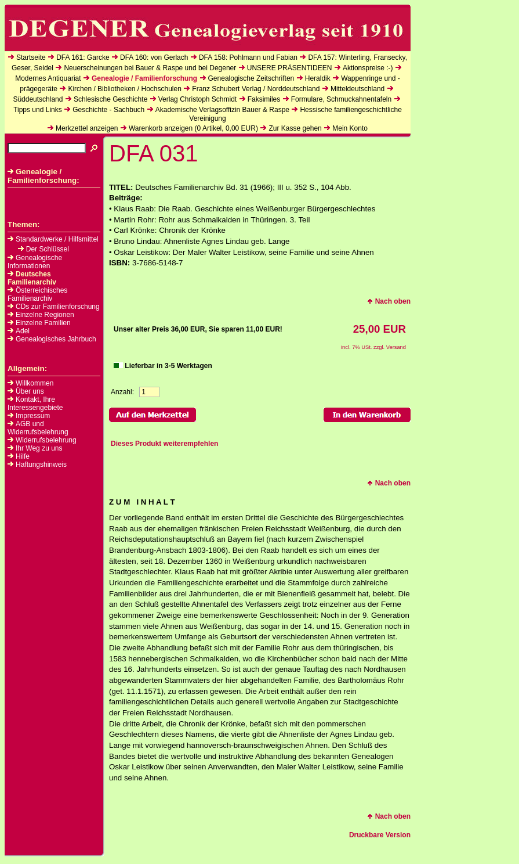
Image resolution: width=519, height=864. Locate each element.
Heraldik (318, 78)
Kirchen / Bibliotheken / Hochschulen (124, 89)
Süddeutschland (38, 99)
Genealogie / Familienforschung (144, 78)
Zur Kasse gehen (294, 128)
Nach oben (389, 301)
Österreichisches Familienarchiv (37, 294)
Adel (19, 331)
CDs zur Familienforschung (54, 307)
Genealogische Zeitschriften (251, 78)
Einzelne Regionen (41, 315)
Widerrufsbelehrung (46, 440)
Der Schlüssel (43, 249)
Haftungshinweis (41, 464)
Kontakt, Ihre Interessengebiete (35, 403)
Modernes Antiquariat (48, 78)
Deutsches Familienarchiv (32, 278)
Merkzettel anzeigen (87, 128)
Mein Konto (350, 128)
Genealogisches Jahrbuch (52, 339)
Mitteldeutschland (357, 89)
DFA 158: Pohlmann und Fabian (248, 57)
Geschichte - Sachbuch (108, 110)
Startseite (31, 57)
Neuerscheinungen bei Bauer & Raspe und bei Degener (150, 68)
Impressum (33, 416)
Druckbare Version (380, 835)
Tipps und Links (37, 110)
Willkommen (34, 383)
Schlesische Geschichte (110, 99)
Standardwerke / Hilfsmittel (53, 239)
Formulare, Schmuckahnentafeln (341, 99)
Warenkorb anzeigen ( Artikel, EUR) (193, 128)
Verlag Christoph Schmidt (197, 99)
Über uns (30, 391)
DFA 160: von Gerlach (154, 57)
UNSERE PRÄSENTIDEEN (289, 68)
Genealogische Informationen (35, 262)
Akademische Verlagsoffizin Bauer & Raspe (222, 110)
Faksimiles (264, 99)
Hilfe (23, 456)
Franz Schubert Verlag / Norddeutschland (256, 89)
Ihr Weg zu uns (39, 448)
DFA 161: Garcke (82, 57)
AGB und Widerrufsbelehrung (38, 428)
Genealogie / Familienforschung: (43, 176)
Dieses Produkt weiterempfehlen (164, 444)
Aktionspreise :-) (368, 68)
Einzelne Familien (39, 323)
